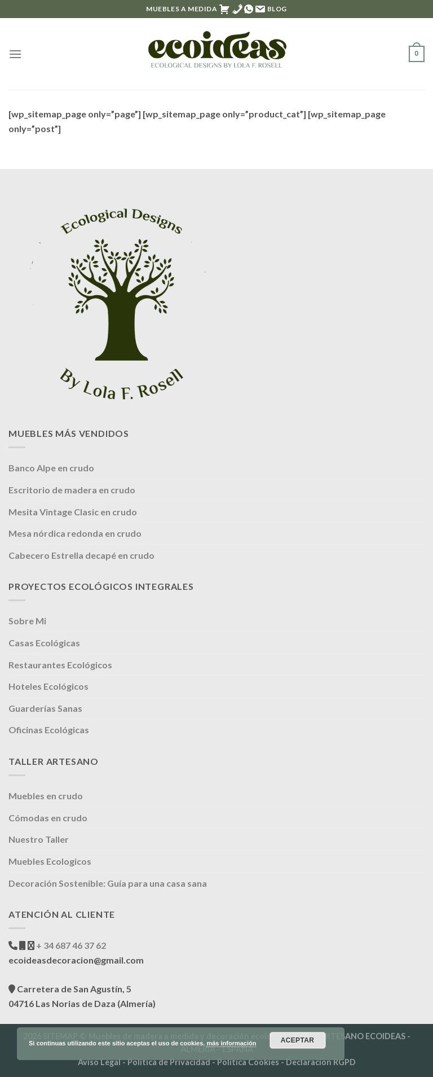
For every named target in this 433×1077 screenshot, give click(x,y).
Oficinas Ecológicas (48, 729)
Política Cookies (248, 1062)
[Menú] (15, 54)
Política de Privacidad (168, 1062)
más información (231, 1043)
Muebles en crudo (45, 795)
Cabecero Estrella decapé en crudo (81, 555)
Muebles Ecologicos (49, 861)
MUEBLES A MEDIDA (182, 9)
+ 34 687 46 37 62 (70, 945)
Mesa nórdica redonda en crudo (75, 533)
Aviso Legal (99, 1062)
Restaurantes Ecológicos (60, 664)
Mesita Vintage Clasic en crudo (72, 511)
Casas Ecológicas (44, 642)
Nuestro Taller (38, 839)
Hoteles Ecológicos (48, 686)
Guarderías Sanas (45, 708)
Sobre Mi (27, 620)
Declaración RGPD (321, 1062)
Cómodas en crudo (47, 817)
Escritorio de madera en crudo (71, 489)
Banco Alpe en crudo (51, 467)
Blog (277, 9)
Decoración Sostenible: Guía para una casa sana (107, 883)
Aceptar (298, 1040)
